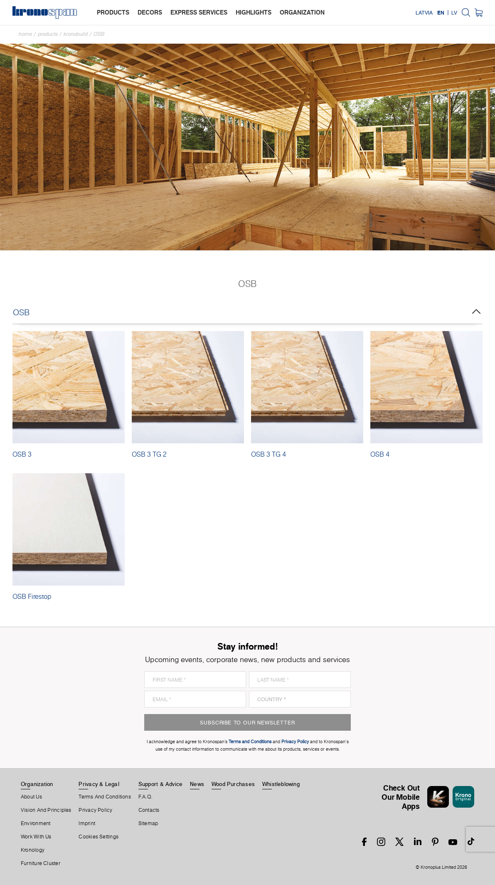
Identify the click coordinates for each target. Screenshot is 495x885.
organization (302, 12)
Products (48, 33)
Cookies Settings (98, 836)
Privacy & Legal (99, 784)
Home (25, 33)
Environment (35, 823)
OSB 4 (379, 454)
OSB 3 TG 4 (268, 454)
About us (31, 797)
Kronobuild (76, 33)
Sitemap (148, 823)
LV (454, 12)
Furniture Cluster (40, 863)
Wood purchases (233, 784)
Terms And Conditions (105, 797)
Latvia (424, 12)
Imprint (87, 823)
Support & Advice (160, 784)
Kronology (32, 850)
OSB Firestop (31, 596)
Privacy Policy (95, 810)
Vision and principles (46, 810)
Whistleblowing (281, 784)
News (197, 784)
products (113, 12)
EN (440, 12)
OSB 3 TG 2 (149, 454)
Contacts (149, 810)
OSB (99, 33)
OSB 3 (22, 454)
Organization (37, 784)
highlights (253, 12)
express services (198, 12)
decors (150, 12)
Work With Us (36, 836)
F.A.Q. (145, 797)
